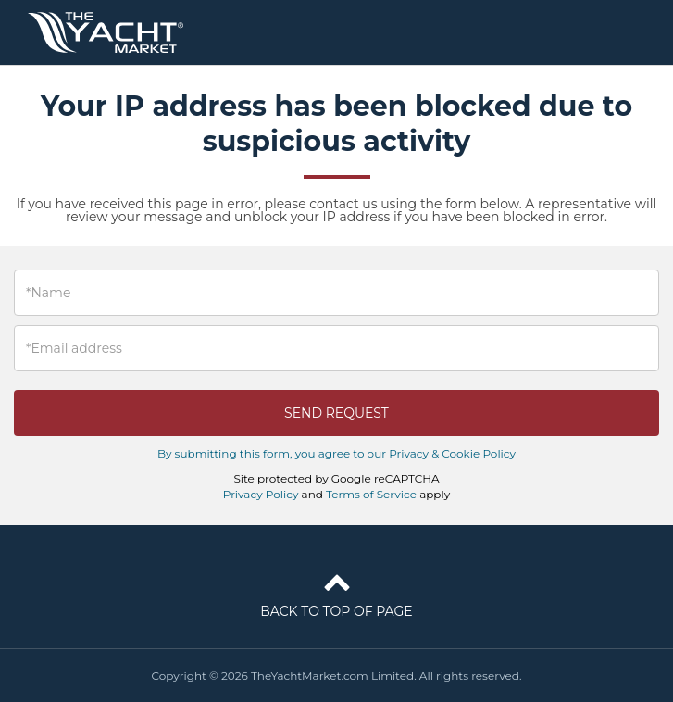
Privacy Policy (261, 494)
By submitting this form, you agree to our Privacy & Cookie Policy (336, 453)
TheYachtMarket (105, 32)
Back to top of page (336, 592)
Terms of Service (371, 494)
